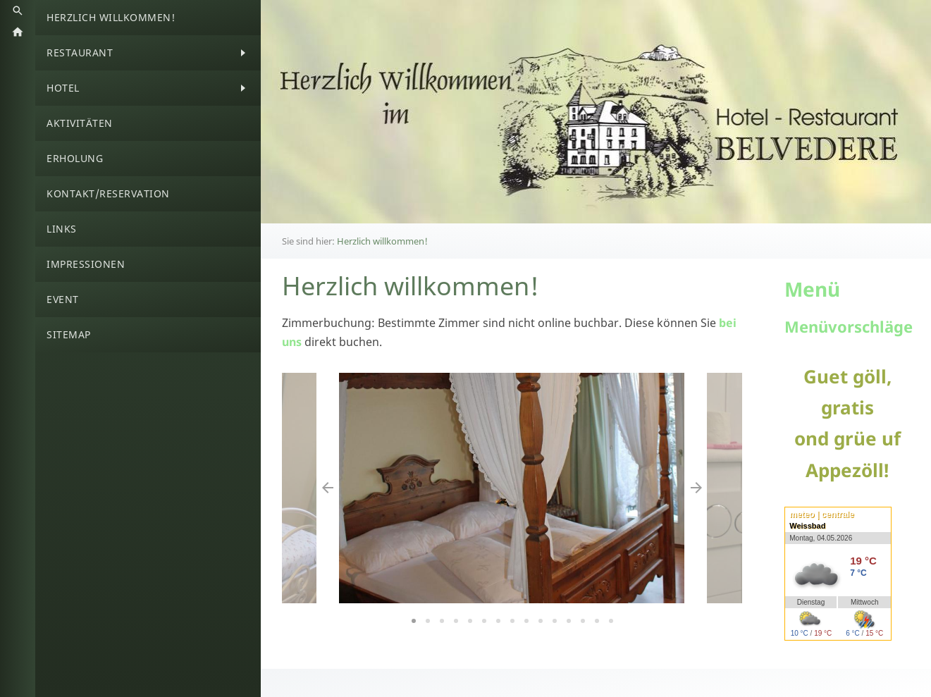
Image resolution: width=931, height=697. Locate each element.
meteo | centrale (821, 514)
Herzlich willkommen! (382, 241)
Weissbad (807, 526)
